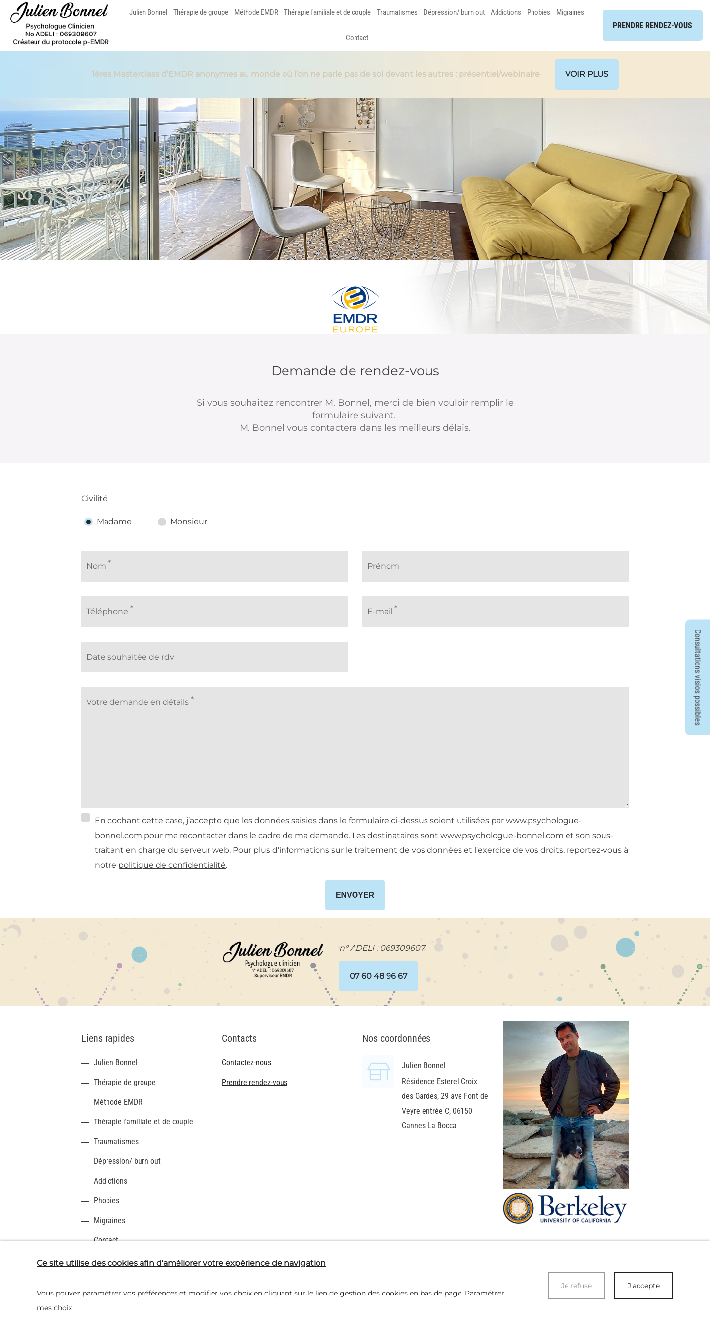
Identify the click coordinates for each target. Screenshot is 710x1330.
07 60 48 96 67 (378, 975)
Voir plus (586, 74)
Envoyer (355, 895)
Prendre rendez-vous (254, 1082)
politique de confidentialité (172, 865)
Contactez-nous (246, 1062)
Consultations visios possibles (698, 678)
